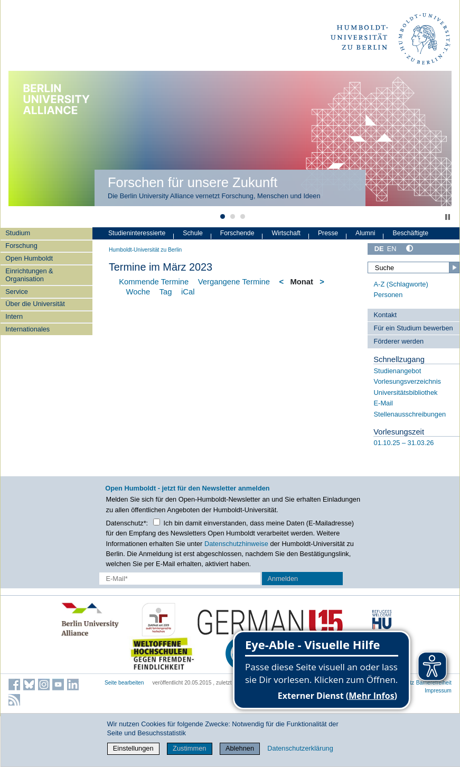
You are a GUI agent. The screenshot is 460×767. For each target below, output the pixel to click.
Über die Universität (34, 304)
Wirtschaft (286, 233)
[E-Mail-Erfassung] (179, 578)
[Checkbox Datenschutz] (156, 522)
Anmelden (283, 579)
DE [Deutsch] (379, 249)
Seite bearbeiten (124, 683)
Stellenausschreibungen (410, 414)
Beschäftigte (410, 233)
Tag (165, 292)
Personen (388, 295)
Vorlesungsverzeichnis (407, 381)
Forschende (237, 233)
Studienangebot (397, 371)
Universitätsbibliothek (406, 392)
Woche (138, 292)
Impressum (438, 691)
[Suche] (413, 267)
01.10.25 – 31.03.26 (404, 443)
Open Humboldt (29, 258)
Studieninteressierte (136, 233)
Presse (328, 233)
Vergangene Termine (234, 282)
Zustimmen (189, 748)
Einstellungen (133, 748)
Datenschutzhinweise (236, 544)
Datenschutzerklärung (300, 748)
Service (16, 291)
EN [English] (392, 249)
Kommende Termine (154, 282)
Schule (193, 233)
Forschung (21, 245)
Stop (447, 217)
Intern (14, 316)
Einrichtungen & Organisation (29, 275)
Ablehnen (240, 748)
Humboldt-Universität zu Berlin (145, 250)
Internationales (27, 329)
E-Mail (383, 403)
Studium (17, 233)
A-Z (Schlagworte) (401, 284)
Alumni (365, 233)
